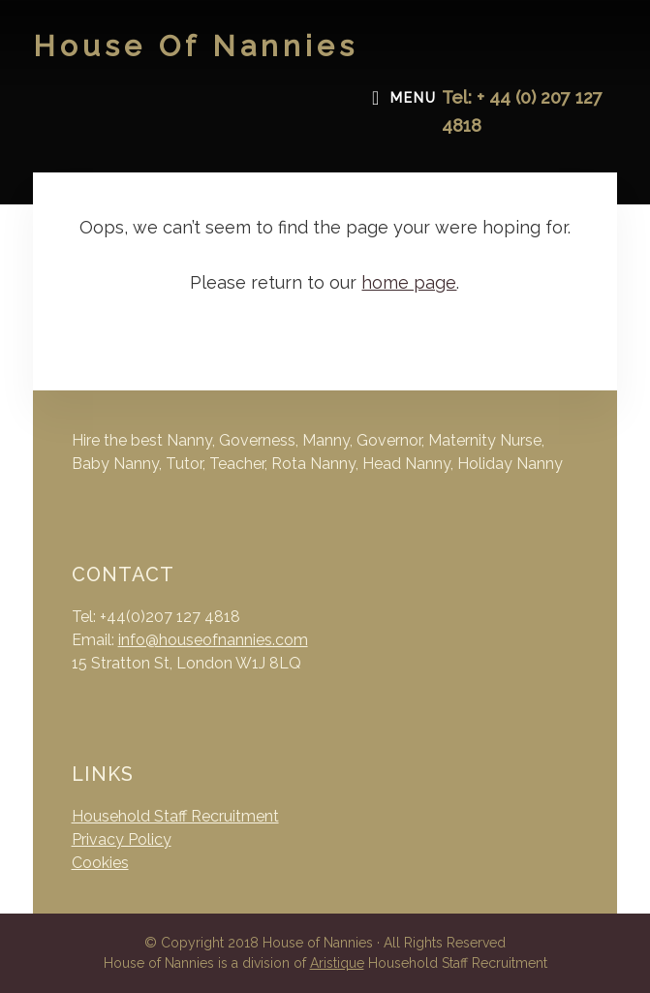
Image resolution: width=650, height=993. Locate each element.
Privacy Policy (121, 839)
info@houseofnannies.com (213, 640)
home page (408, 282)
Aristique (337, 963)
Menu (413, 98)
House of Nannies (195, 46)
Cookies (100, 862)
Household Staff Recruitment (175, 816)
